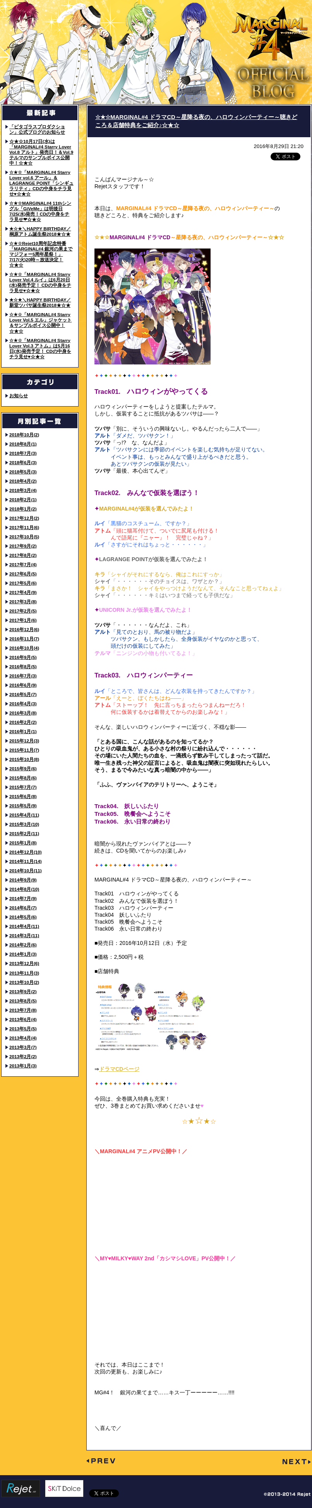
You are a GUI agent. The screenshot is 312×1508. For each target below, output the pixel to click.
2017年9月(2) (23, 545)
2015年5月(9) (23, 805)
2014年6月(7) (23, 907)
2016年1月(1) (23, 731)
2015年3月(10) (24, 824)
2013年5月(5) (23, 1028)
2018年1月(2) (23, 508)
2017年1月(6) (23, 620)
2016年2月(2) (23, 722)
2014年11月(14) (25, 861)
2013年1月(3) (23, 1065)
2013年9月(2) (23, 991)
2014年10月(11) (25, 870)
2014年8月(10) (24, 889)
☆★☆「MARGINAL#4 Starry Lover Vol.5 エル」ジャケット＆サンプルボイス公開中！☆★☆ (40, 322)
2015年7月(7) (23, 787)
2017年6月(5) (23, 573)
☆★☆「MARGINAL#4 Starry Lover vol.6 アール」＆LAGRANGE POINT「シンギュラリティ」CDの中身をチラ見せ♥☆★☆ (41, 183)
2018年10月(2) (24, 434)
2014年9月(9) (23, 879)
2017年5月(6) (23, 582)
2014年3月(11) (24, 935)
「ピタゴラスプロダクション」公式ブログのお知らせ (37, 129)
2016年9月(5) (23, 657)
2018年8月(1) (23, 443)
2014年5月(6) (23, 916)
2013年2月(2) (23, 1056)
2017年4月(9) (23, 592)
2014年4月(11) (24, 926)
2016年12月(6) (24, 629)
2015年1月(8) (23, 842)
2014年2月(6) (23, 944)
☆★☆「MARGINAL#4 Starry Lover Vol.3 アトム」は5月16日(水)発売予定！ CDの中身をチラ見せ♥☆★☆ (40, 348)
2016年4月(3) (23, 703)
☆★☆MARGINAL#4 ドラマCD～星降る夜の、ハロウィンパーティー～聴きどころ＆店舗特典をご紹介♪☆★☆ (196, 121)
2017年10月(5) (24, 536)
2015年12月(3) (24, 740)
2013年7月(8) (23, 1010)
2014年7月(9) (23, 898)
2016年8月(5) (23, 666)
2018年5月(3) (23, 471)
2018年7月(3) (23, 453)
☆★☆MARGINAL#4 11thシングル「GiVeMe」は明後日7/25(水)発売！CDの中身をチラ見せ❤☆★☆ (40, 211)
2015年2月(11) (24, 833)
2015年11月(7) (24, 749)
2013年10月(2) (24, 982)
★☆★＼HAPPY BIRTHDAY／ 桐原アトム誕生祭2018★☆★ (40, 231)
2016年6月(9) (23, 685)
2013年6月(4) (23, 1019)
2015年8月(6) (23, 777)
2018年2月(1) (23, 499)
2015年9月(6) (23, 768)
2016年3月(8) (23, 712)
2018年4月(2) (23, 480)
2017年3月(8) (23, 601)
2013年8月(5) (23, 1000)
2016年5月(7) (23, 694)
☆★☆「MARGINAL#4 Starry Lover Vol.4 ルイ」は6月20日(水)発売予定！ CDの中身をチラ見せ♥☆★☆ (40, 282)
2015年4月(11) (24, 814)
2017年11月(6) (24, 527)
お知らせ (18, 395)
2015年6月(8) (23, 796)
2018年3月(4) (23, 490)
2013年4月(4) (23, 1037)
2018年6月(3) (23, 462)
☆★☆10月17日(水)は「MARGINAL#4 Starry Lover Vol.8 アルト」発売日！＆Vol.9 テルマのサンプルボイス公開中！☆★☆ (41, 152)
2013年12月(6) (24, 963)
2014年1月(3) (23, 954)
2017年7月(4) (23, 564)
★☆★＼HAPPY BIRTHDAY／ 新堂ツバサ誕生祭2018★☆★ (40, 302)
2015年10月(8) (24, 759)
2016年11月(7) (24, 638)
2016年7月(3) (23, 675)
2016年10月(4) (24, 647)
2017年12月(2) (24, 518)
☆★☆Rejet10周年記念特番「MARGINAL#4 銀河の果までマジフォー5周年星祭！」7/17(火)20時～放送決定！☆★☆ (40, 254)
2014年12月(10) (25, 851)
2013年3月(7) (23, 1047)
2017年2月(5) (23, 610)
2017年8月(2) (23, 555)
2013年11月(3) (24, 972)
